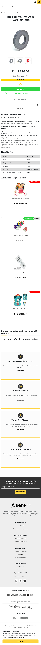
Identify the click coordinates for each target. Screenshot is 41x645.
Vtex (16, 619)
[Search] (20, 487)
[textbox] (20, 6)
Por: (20, 204)
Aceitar (21, 641)
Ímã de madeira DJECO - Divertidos (20, 308)
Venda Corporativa (20, 538)
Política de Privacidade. (17, 637)
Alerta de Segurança (20, 557)
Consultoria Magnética (20, 541)
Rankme (24, 619)
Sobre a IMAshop (21, 526)
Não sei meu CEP (20, 108)
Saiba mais (20, 370)
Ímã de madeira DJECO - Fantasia (20, 198)
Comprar (20, 89)
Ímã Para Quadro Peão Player (20, 235)
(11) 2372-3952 (22, 576)
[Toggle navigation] (2, 2)
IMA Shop (8, 2)
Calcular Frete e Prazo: (20, 99)
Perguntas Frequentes (20, 551)
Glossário (20, 554)
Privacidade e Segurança (20, 529)
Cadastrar (20, 492)
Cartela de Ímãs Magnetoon (20, 272)
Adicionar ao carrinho (21, 93)
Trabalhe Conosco (20, 570)
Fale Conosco (20, 567)
